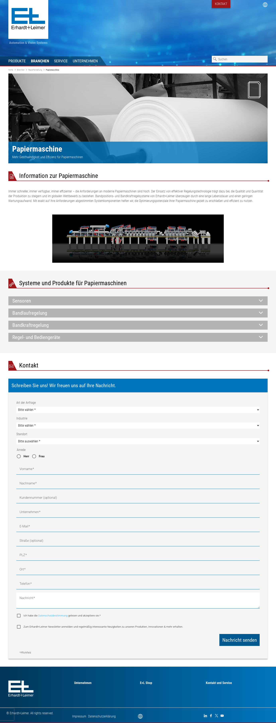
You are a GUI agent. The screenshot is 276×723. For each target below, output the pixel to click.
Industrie (21, 418)
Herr (26, 456)
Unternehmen (85, 61)
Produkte (17, 61)
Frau (42, 456)
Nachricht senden (239, 640)
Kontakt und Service (219, 683)
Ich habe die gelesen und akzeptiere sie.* (62, 615)
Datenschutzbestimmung (53, 615)
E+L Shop (146, 683)
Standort (21, 434)
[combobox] (240, 59)
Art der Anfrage (26, 403)
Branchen (40, 61)
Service (61, 61)
